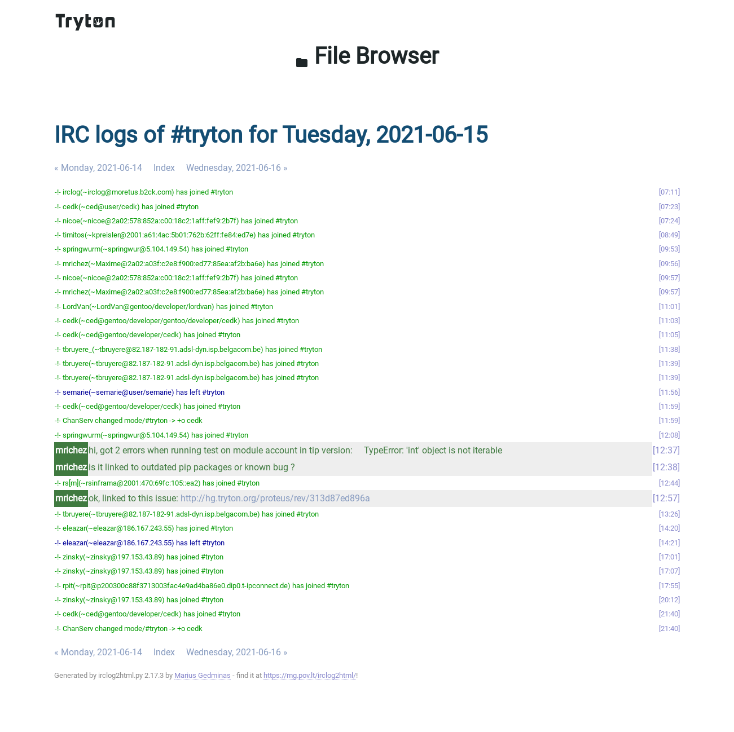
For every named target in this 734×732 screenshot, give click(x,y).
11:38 (669, 349)
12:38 (666, 467)
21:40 (669, 614)
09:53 (669, 249)
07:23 (669, 206)
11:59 (669, 406)
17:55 (669, 585)
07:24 (669, 221)
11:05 (669, 334)
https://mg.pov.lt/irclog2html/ (309, 675)
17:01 (669, 557)
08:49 (669, 235)
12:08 (669, 435)
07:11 (669, 192)
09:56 (669, 263)
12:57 (666, 498)
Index (164, 167)
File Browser (367, 56)
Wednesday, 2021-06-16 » (237, 167)
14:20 (669, 528)
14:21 (669, 543)
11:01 (669, 306)
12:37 (666, 450)
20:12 (669, 600)
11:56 (669, 392)
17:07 (669, 571)
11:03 (669, 320)
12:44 (669, 483)
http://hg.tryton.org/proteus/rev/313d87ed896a (275, 498)
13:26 (669, 514)
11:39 (669, 363)
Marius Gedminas (202, 675)
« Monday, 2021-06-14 (98, 167)
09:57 (669, 278)
